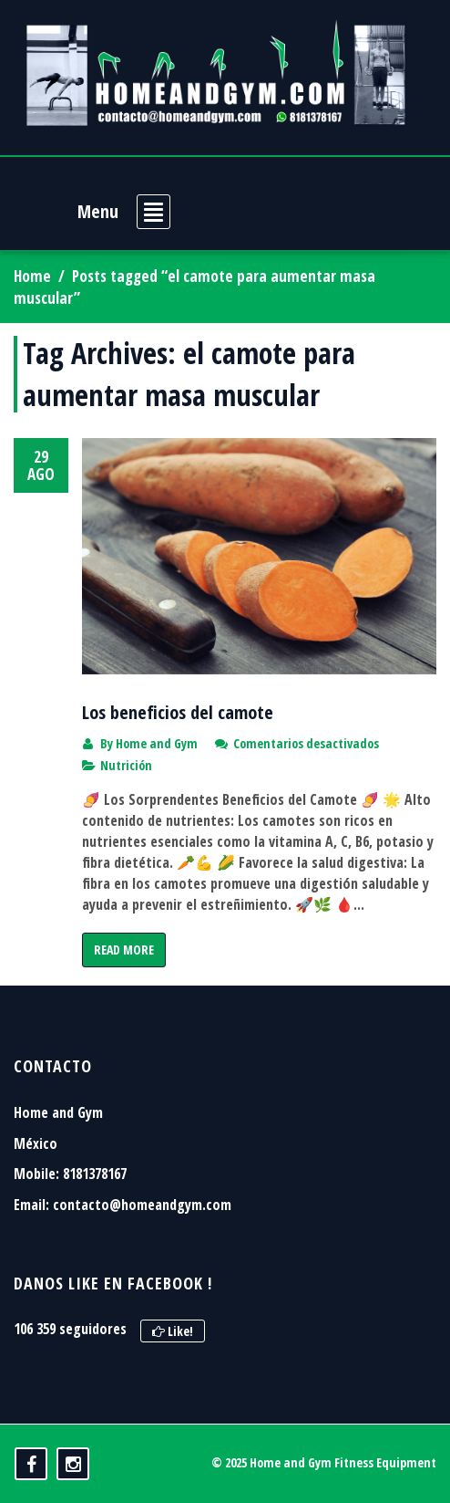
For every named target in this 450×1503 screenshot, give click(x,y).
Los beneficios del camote (177, 712)
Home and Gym (157, 743)
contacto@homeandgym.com (142, 1205)
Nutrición (126, 765)
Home (32, 276)
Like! (172, 1331)
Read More (124, 949)
